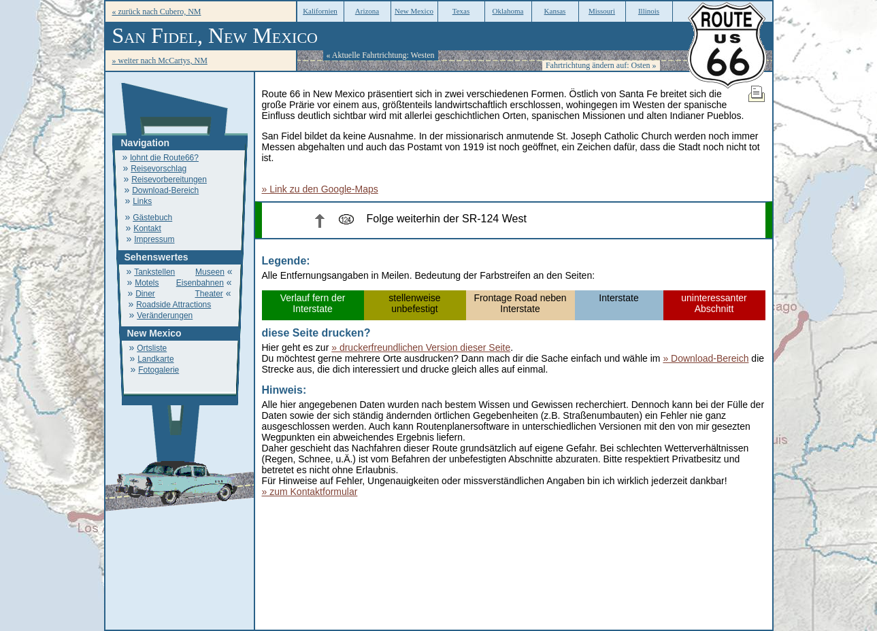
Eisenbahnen (200, 283)
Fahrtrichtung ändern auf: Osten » (601, 65)
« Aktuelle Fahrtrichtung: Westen (381, 55)
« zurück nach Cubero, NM (156, 11)
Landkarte (155, 359)
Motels (147, 283)
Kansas (555, 11)
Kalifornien (320, 11)
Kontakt (147, 228)
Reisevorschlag (158, 168)
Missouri (602, 11)
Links (142, 201)
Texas (461, 11)
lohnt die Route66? (164, 158)
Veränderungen (165, 315)
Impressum (154, 239)
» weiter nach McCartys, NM (160, 60)
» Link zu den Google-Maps (320, 189)
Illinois (648, 11)
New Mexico (414, 11)
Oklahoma (508, 11)
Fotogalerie (158, 370)
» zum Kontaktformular (310, 491)
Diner (145, 294)
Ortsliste (152, 348)
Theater (208, 294)
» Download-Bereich (705, 358)
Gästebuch (152, 217)
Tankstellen (154, 272)
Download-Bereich (165, 190)
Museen (210, 272)
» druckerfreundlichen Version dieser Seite (420, 347)
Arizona (367, 11)
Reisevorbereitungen (169, 179)
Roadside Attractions (173, 304)
